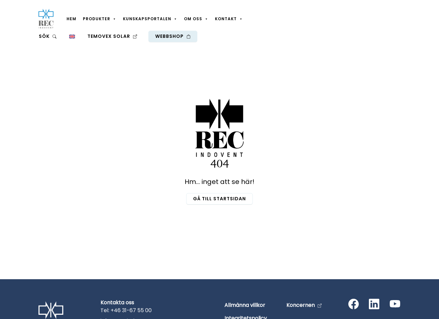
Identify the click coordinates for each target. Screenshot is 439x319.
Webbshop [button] (172, 36)
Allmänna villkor (244, 305)
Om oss (196, 18)
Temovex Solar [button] (112, 36)
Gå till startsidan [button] (219, 198)
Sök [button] (47, 36)
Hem (71, 19)
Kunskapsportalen (150, 18)
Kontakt (229, 18)
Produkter (99, 18)
